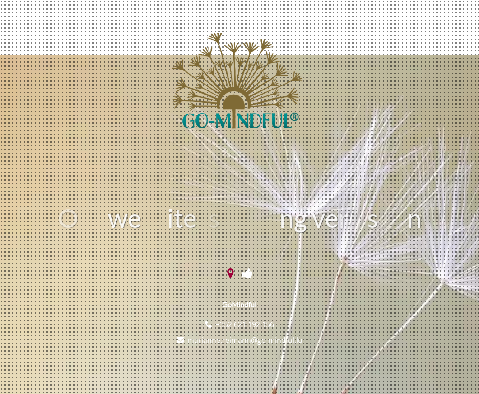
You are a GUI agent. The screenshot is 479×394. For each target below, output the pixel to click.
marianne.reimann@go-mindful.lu (244, 340)
